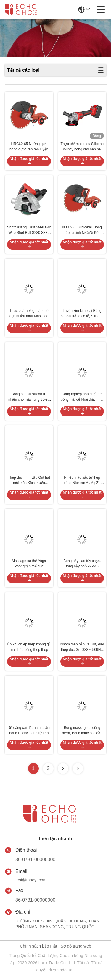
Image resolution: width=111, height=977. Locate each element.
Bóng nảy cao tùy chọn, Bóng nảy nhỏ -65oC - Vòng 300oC (82, 564)
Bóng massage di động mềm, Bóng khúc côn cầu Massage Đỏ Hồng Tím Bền (82, 731)
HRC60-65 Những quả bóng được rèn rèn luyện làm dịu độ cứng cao (28, 147)
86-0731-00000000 (35, 859)
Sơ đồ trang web (75, 946)
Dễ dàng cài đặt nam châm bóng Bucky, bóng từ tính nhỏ (29, 731)
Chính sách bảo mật (38, 946)
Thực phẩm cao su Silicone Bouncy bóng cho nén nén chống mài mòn (82, 147)
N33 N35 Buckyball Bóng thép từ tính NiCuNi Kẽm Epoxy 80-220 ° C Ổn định (82, 230)
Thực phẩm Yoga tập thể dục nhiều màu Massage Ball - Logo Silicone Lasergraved (29, 314)
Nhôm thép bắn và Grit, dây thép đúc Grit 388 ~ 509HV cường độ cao (82, 647)
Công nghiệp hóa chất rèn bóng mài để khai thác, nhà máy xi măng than (82, 397)
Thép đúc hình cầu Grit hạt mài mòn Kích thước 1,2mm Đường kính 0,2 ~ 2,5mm (29, 480)
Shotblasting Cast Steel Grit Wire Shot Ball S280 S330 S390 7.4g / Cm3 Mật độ (29, 230)
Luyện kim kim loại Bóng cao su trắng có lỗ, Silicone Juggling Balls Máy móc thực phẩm (82, 314)
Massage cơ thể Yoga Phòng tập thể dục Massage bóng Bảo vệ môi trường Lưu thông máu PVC (29, 564)
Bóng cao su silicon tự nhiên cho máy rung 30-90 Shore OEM (28, 397)
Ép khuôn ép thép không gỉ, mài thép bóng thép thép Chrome (29, 647)
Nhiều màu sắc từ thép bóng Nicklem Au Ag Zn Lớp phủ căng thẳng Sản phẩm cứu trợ (82, 480)
